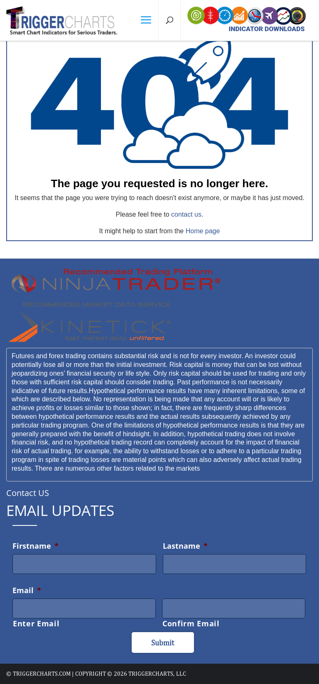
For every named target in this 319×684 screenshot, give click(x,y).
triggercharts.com (42, 673)
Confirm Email (191, 623)
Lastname (185, 546)
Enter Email (36, 623)
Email (26, 590)
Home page (203, 231)
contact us (186, 214)
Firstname (35, 546)
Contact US (27, 492)
